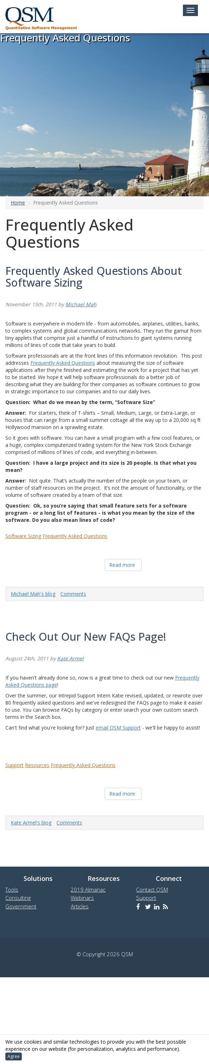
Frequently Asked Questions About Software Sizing (93, 276)
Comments (73, 593)
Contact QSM (152, 889)
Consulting (18, 897)
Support (14, 765)
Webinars (82, 897)
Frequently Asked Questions (62, 362)
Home (18, 202)
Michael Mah (80, 304)
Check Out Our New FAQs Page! (85, 636)
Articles (80, 906)
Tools (11, 889)
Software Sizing (23, 536)
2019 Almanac (88, 889)
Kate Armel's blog (31, 822)
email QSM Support (118, 727)
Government (20, 906)
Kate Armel (70, 658)
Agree (14, 1056)
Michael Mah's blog (33, 593)
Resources (37, 765)
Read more (122, 564)
